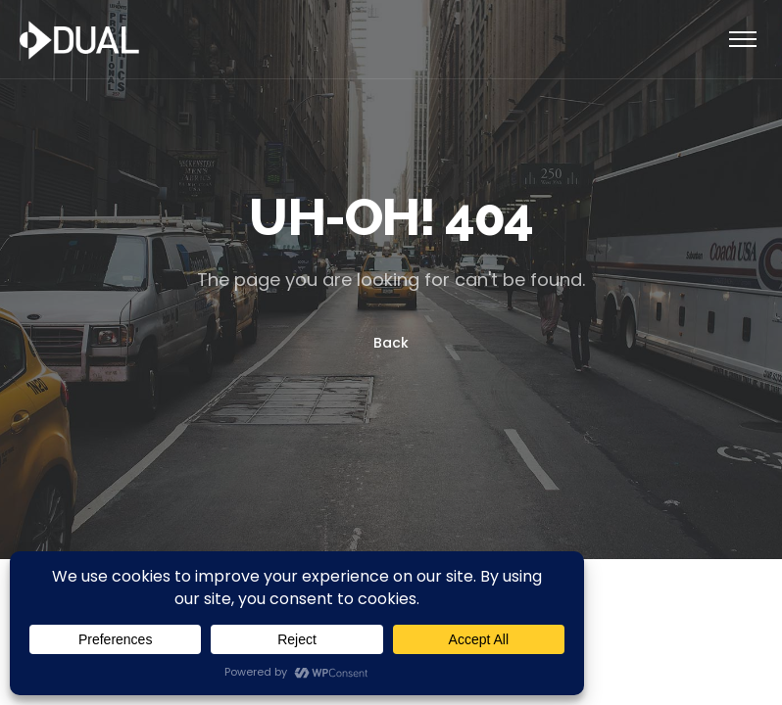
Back (391, 342)
